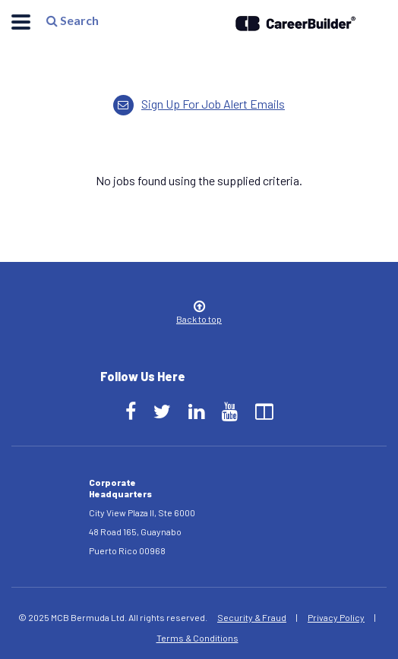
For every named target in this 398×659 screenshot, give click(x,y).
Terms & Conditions (197, 637)
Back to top (199, 313)
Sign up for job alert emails (199, 103)
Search (72, 24)
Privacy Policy (336, 617)
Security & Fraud (251, 617)
